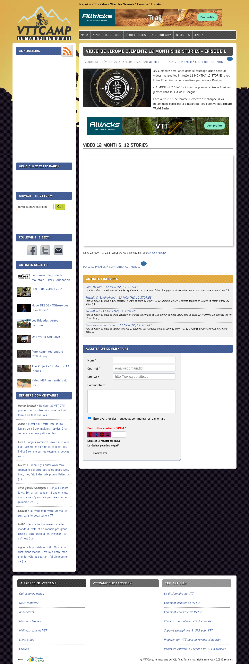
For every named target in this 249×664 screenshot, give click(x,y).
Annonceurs (26, 612)
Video (118, 35)
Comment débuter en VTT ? (182, 603)
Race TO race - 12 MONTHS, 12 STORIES (112, 287)
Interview (165, 35)
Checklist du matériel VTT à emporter (188, 621)
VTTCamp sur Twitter (45, 250)
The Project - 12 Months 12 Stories (50, 368)
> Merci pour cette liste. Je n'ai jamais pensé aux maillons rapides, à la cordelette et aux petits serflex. (42, 428)
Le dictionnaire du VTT (178, 593)
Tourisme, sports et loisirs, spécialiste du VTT (31, 659)
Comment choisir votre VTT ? (182, 612)
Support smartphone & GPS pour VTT (188, 630)
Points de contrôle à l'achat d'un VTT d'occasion (195, 649)
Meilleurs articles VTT (33, 630)
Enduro (179, 35)
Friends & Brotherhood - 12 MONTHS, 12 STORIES (118, 297)
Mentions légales (30, 621)
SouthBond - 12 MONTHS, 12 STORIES (110, 311)
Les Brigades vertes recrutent (45, 322)
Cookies (24, 649)
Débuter (130, 35)
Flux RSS (67, 51)
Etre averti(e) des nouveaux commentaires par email (129, 418)
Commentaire (97, 385)
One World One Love (46, 337)
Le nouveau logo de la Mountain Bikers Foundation (51, 277)
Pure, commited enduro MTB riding (47, 354)
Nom (91, 360)
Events (96, 35)
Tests (152, 35)
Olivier (154, 62)
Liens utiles (26, 639)
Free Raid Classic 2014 (47, 289)
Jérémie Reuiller (157, 252)
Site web (93, 377)
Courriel (93, 368)
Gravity (198, 35)
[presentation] (45, 220)
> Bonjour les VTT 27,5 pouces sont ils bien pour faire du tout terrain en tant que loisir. (42, 410)
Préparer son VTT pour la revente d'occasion (192, 639)
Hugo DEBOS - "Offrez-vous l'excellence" (50, 307)
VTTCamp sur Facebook (32, 250)
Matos (85, 35)
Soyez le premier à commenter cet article (197, 62)
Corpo (142, 35)
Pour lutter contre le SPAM (106, 428)
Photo (107, 35)
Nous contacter (58, 250)
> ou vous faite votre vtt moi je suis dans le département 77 (42, 513)
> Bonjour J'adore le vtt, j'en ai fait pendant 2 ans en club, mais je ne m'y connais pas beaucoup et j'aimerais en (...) (43, 495)
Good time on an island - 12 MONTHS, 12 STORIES (119, 325)
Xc (188, 35)
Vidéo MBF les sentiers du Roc (49, 382)
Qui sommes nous (30, 593)
